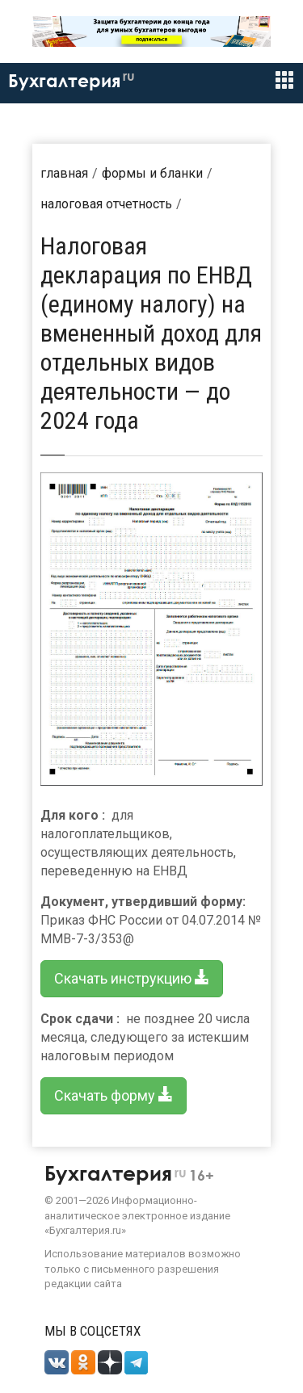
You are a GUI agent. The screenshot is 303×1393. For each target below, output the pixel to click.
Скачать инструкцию (131, 978)
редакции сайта (83, 1284)
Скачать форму (113, 1095)
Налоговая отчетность (106, 204)
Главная (64, 173)
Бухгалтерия (71, 80)
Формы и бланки (152, 173)
